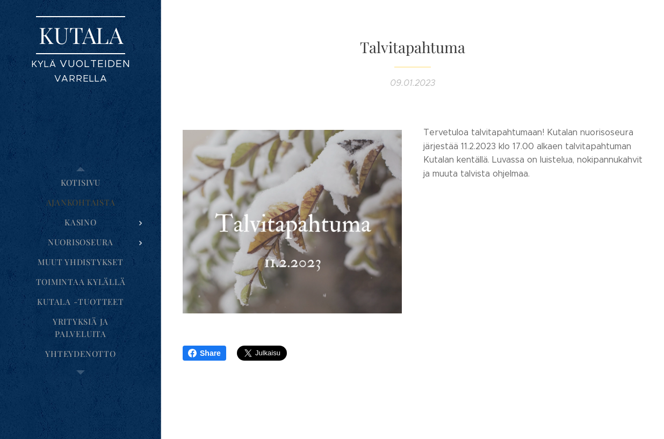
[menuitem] (80, 183)
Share (204, 353)
